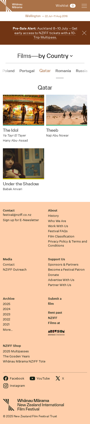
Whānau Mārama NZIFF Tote (24, 361)
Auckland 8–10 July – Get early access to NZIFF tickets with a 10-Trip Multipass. (45, 32)
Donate (53, 275)
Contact (9, 210)
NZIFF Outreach (15, 270)
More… (8, 330)
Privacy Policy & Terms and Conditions (67, 243)
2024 (7, 309)
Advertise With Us (61, 280)
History (53, 216)
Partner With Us (59, 285)
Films (24, 55)
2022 (6, 319)
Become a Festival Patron (66, 270)
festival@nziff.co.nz (17, 215)
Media (7, 259)
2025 (6, 304)
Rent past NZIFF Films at (55, 318)
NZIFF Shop (12, 346)
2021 (6, 324)
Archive (8, 299)
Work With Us (58, 226)
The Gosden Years (16, 356)
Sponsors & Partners (63, 264)
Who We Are (57, 221)
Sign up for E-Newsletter (21, 220)
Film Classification (61, 236)
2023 (6, 314)
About (52, 210)
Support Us (56, 259)
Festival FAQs (58, 231)
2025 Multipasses (16, 351)
